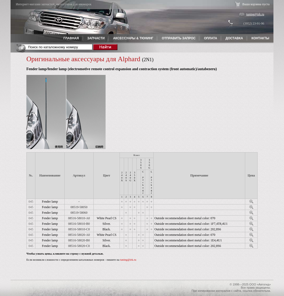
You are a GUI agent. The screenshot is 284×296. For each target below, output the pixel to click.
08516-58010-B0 (79, 224)
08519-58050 (78, 207)
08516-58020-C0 (79, 246)
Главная (71, 38)
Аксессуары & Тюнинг (133, 38)
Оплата (210, 38)
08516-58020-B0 (79, 240)
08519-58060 (78, 212)
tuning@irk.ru (255, 14)
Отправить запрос (179, 38)
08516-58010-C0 (79, 229)
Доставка (234, 38)
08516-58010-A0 (79, 218)
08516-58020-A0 (79, 235)
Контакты (260, 38)
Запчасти (96, 38)
